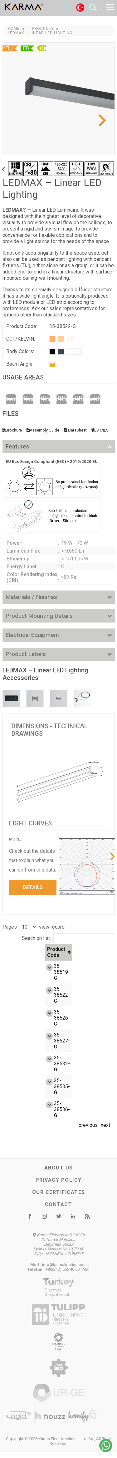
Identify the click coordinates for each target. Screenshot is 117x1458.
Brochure (12, 430)
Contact (58, 1210)
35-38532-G (21, 1070)
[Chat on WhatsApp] (105, 1450)
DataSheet (75, 430)
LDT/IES (100, 430)
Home (14, 28)
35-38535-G (21, 1092)
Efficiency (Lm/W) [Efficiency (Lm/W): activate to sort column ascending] (64, 955)
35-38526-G (21, 1024)
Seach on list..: (68, 938)
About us (58, 1174)
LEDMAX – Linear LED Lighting (40, 33)
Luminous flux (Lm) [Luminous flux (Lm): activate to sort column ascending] (95, 955)
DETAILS (33, 887)
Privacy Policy (59, 1186)
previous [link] (88, 1131)
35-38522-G (21, 1001)
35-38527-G (21, 1047)
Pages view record (33, 927)
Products (43, 28)
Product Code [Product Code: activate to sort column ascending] (15, 955)
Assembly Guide (43, 430)
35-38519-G (21, 978)
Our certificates (58, 1198)
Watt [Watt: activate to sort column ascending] (39, 955)
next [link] (105, 1131)
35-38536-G (21, 1115)
